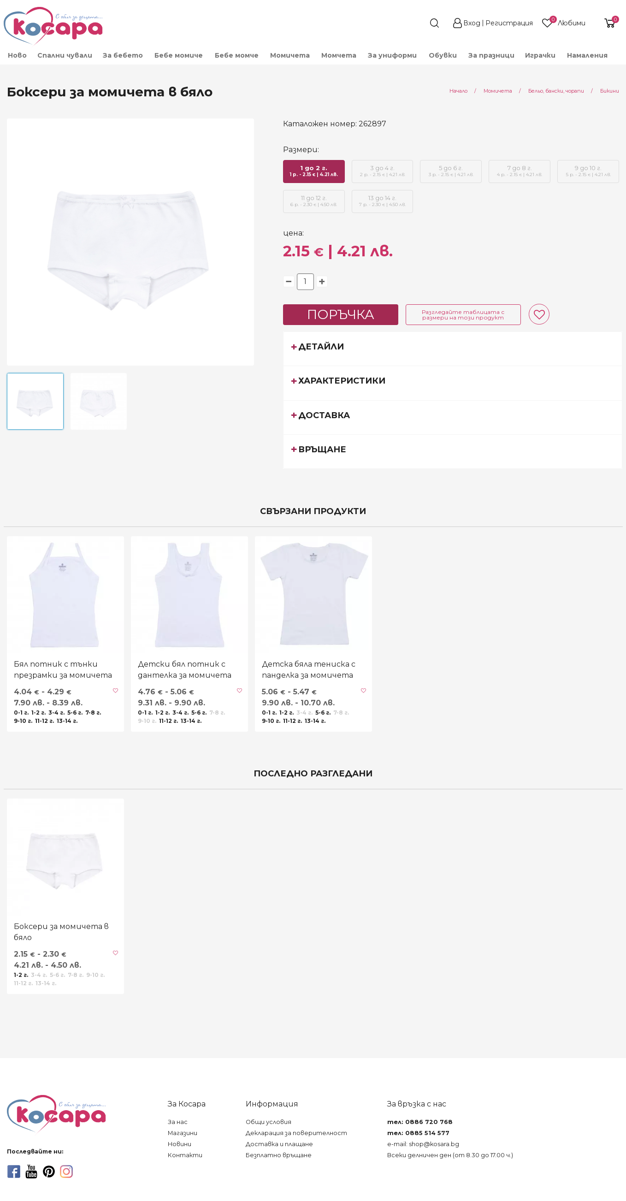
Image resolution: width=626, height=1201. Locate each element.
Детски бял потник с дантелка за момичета (184, 670)
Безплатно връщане (279, 1155)
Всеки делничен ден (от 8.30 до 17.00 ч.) (450, 1155)
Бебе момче (237, 55)
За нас (178, 1121)
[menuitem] (17, 55)
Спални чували (64, 55)
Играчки (540, 55)
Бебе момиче (178, 55)
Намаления (587, 55)
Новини (179, 1144)
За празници (491, 55)
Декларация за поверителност (296, 1133)
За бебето (123, 55)
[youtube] (31, 1171)
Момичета (290, 55)
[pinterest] (49, 1171)
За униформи (392, 55)
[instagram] (66, 1171)
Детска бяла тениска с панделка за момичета (308, 670)
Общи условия (268, 1121)
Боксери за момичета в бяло (61, 932)
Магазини (182, 1133)
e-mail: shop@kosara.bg (423, 1144)
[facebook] (14, 1171)
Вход (471, 23)
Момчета (338, 55)
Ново (17, 55)
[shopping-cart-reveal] (606, 23)
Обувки (443, 55)
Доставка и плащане (279, 1144)
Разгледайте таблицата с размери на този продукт (463, 314)
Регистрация (509, 23)
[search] (417, 23)
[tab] (453, 348)
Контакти (185, 1155)
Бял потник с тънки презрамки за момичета (63, 670)
